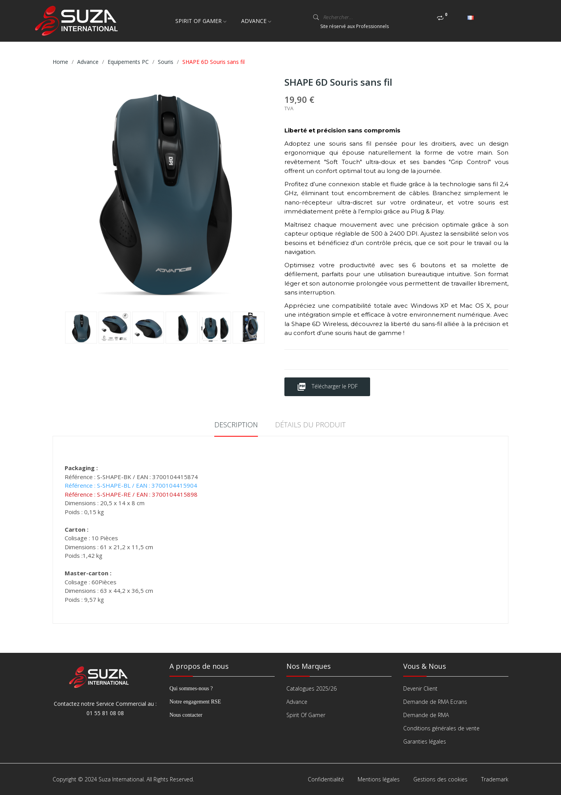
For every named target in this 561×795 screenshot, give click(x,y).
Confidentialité (326, 779)
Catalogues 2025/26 (311, 688)
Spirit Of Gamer (305, 715)
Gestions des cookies (440, 779)
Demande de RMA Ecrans (435, 701)
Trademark (494, 779)
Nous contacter (185, 715)
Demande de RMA (426, 715)
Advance (296, 701)
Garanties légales (424, 741)
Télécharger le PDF (327, 386)
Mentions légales (379, 779)
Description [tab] (236, 424)
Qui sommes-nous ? (191, 688)
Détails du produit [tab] (310, 424)
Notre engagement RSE (195, 702)
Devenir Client (420, 688)
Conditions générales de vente (441, 728)
